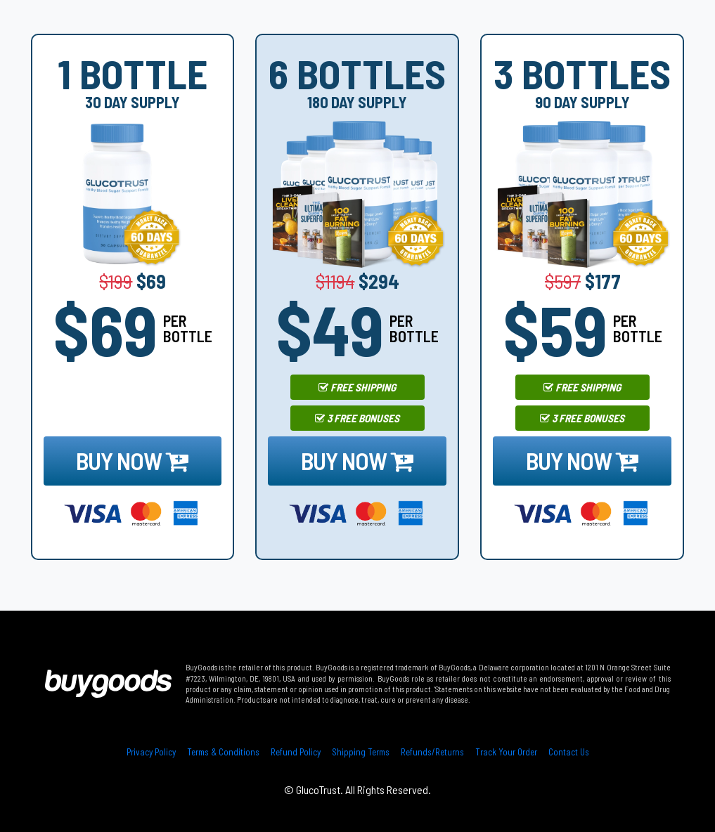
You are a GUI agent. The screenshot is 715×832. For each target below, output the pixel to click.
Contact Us (568, 752)
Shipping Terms (360, 752)
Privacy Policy (151, 752)
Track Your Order (506, 752)
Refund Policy (296, 752)
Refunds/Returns (432, 752)
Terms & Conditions (223, 752)
